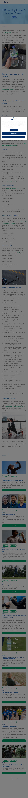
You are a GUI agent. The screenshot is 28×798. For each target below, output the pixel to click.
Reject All (13, 136)
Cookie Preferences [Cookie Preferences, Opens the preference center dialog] (13, 130)
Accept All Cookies (14, 133)
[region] (14, 128)
